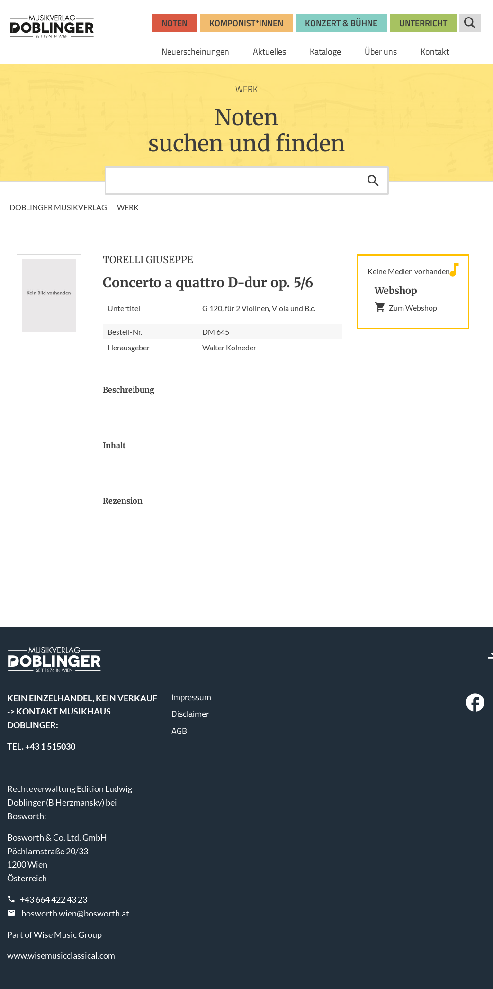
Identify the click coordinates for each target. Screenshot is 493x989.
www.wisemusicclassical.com (61, 955)
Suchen (373, 180)
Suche (470, 23)
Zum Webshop (406, 307)
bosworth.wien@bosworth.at (75, 913)
